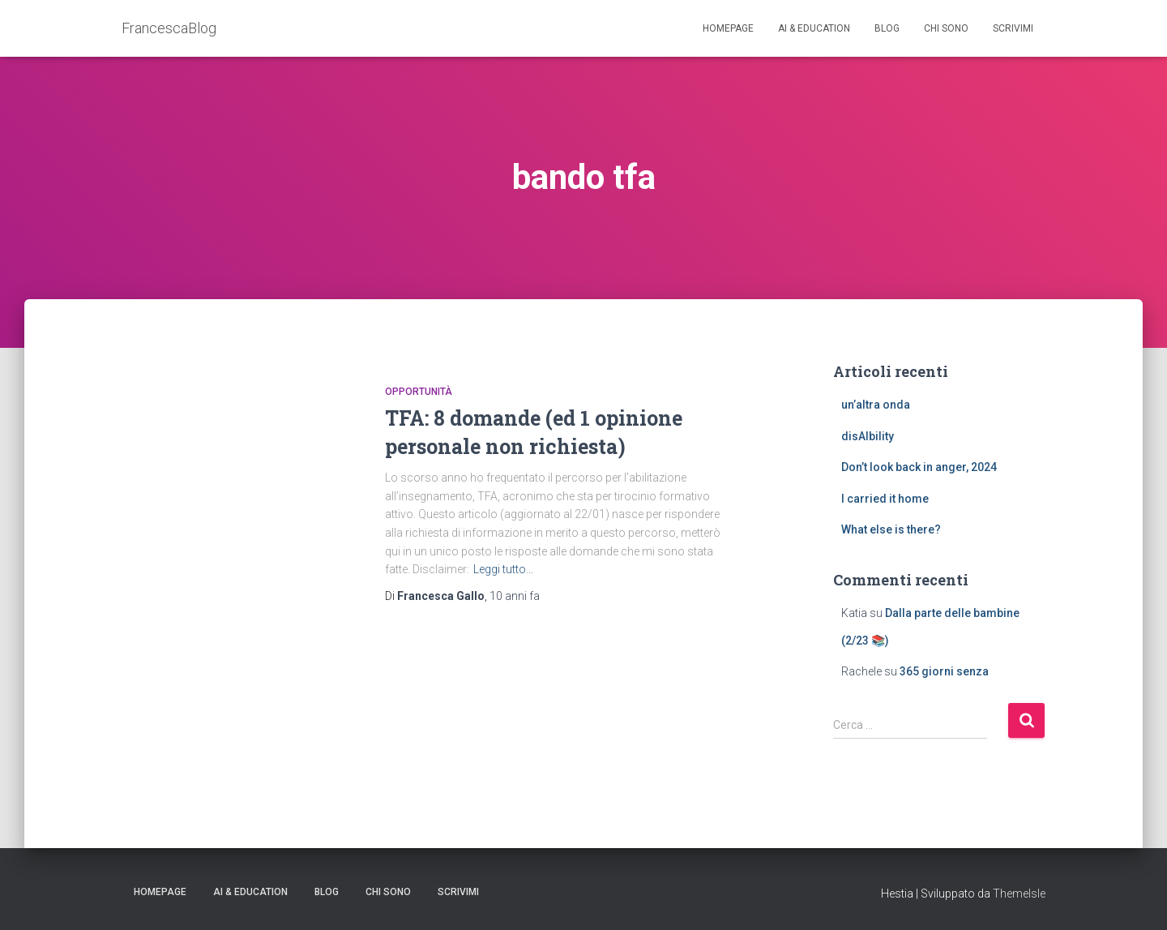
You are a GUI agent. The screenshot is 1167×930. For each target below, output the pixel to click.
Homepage (728, 28)
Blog (887, 28)
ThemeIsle (1019, 893)
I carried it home (885, 498)
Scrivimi (1013, 28)
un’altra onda (875, 404)
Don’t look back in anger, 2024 (919, 467)
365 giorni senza (944, 671)
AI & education (814, 28)
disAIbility (867, 436)
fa (514, 595)
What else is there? (891, 529)
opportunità (418, 391)
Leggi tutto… (503, 569)
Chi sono (946, 28)
